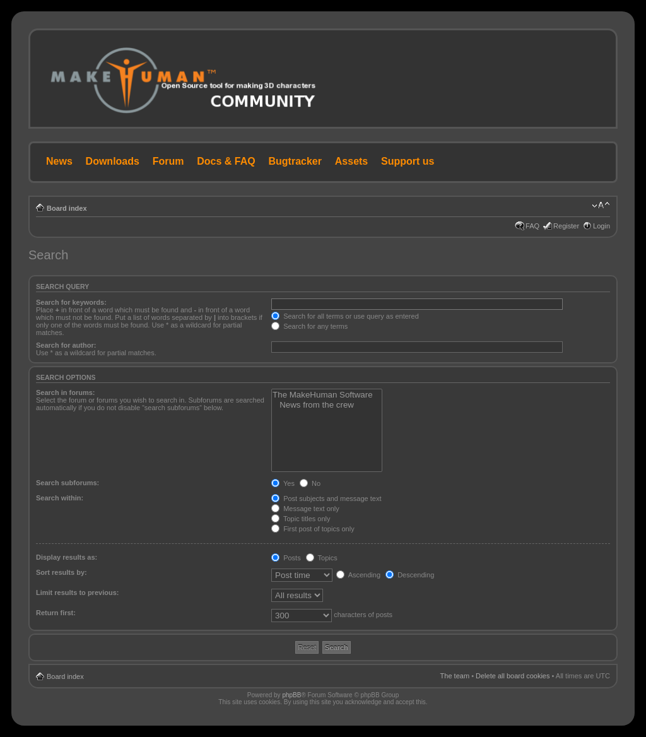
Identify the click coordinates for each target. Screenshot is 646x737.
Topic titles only (300, 518)
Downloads (112, 161)
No (310, 483)
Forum (168, 161)
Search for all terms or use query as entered (345, 316)
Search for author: (66, 345)
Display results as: (66, 557)
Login (601, 226)
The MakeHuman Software (327, 395)
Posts (286, 558)
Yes (283, 483)
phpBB (291, 695)
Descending (409, 575)
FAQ (532, 226)
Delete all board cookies (512, 676)
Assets (351, 161)
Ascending (358, 575)
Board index (67, 208)
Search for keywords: (71, 302)
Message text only (305, 508)
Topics (322, 558)
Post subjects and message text (326, 498)
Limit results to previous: (77, 592)
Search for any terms (309, 326)
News (59, 161)
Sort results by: (61, 572)
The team (454, 676)
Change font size (601, 205)
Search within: (59, 498)
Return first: (56, 612)
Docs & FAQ (226, 161)
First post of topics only (313, 529)
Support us (407, 161)
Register (566, 226)
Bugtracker (295, 161)
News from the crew (327, 405)
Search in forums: (65, 392)
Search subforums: (67, 482)
